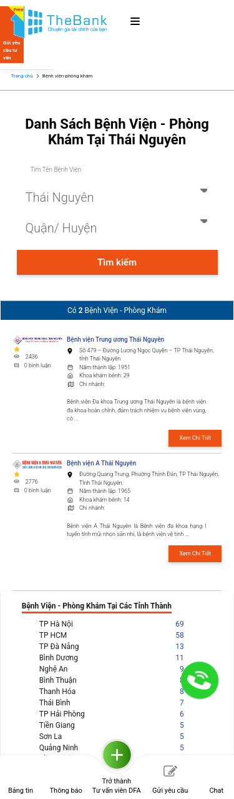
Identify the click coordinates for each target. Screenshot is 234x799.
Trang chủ (21, 76)
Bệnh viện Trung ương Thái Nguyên (115, 339)
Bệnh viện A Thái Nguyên (101, 463)
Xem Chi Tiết (195, 438)
